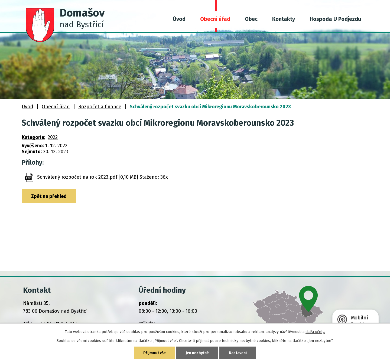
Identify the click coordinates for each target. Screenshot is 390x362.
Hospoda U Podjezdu (335, 19)
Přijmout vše (154, 353)
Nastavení (238, 353)
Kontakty (283, 19)
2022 (53, 137)
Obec (251, 19)
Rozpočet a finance (99, 107)
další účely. (315, 332)
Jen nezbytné (197, 353)
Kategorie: (33, 137)
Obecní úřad (215, 19)
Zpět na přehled (49, 196)
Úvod (179, 19)
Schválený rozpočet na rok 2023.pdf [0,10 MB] (87, 177)
